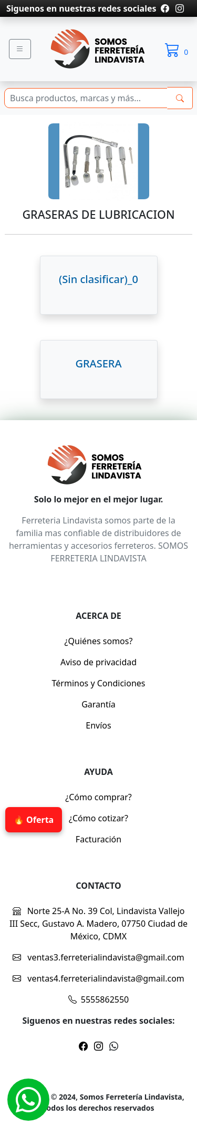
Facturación (98, 839)
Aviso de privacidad (98, 662)
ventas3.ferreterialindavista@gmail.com (98, 957)
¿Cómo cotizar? (98, 818)
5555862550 (98, 999)
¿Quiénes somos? (99, 641)
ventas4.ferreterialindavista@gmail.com (98, 978)
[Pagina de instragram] (178, 8)
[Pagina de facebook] (165, 8)
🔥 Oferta (34, 820)
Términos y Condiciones (99, 683)
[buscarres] (180, 98)
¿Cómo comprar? (98, 797)
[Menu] (20, 49)
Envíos (98, 725)
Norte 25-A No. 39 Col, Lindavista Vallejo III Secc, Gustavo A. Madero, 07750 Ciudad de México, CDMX (98, 923)
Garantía (98, 704)
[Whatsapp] (28, 1100)
